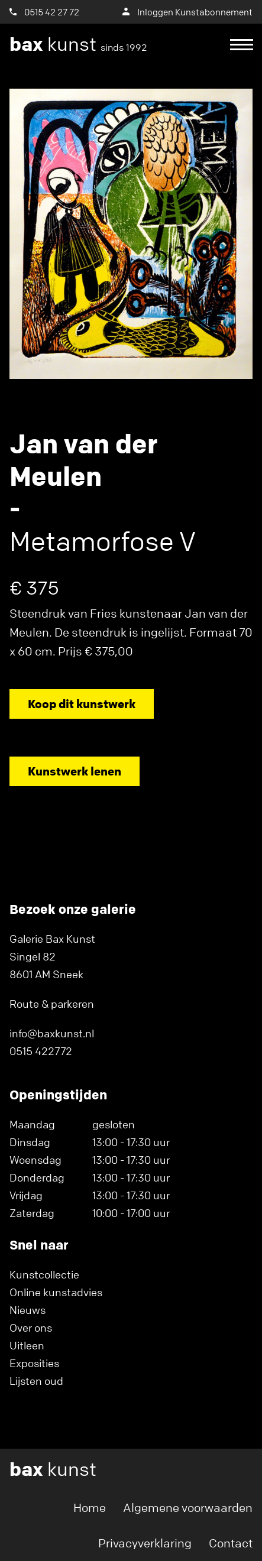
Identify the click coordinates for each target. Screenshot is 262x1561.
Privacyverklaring (145, 1543)
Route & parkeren (51, 1003)
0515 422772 (40, 1050)
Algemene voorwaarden (188, 1507)
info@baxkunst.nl (51, 1033)
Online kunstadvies (55, 1292)
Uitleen (26, 1345)
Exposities (34, 1362)
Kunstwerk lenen (74, 771)
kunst (78, 44)
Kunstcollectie (44, 1274)
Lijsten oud (36, 1380)
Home (89, 1507)
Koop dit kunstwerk (81, 703)
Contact (231, 1543)
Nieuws (27, 1309)
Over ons (30, 1327)
